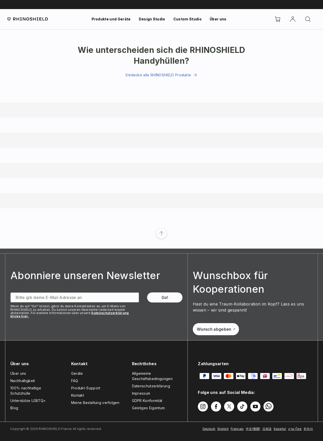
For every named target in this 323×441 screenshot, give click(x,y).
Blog (14, 408)
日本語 (267, 429)
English (223, 429)
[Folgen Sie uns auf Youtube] (255, 406)
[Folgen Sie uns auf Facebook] (216, 406)
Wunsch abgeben (216, 329)
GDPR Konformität (147, 400)
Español (280, 429)
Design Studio (152, 19)
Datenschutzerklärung (151, 386)
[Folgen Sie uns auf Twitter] (229, 406)
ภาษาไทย (295, 429)
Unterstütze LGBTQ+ (28, 400)
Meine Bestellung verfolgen (95, 402)
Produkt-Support (85, 388)
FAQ (74, 381)
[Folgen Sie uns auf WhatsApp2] (268, 406)
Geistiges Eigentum (148, 408)
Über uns (218, 19)
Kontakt (77, 395)
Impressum (141, 393)
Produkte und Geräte (111, 19)
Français (237, 429)
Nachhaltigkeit (22, 381)
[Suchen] (307, 19)
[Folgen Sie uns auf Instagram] (203, 406)
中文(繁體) (253, 429)
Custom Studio (187, 19)
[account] (292, 19)
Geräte (77, 373)
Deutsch (209, 429)
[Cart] (277, 19)
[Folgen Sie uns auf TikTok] (242, 406)
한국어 (308, 429)
